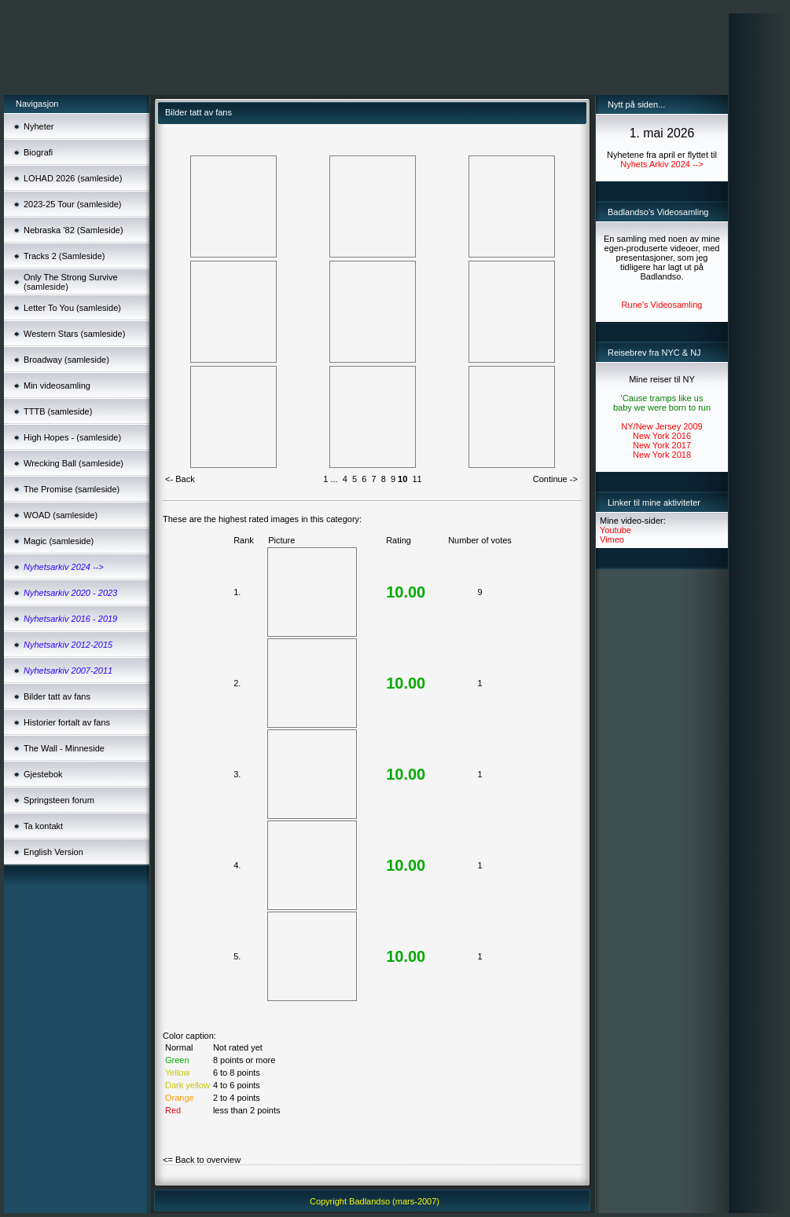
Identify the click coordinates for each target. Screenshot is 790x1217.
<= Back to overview (202, 1159)
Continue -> (555, 479)
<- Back (180, 479)
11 (416, 479)
